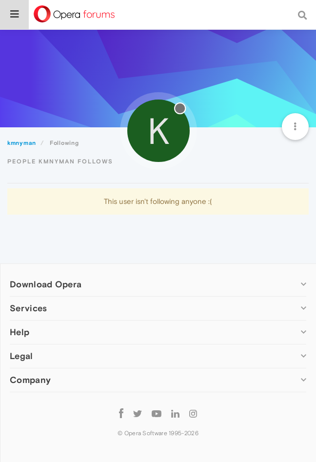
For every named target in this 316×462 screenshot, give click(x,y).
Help (19, 332)
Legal (21, 356)
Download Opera (45, 284)
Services (28, 308)
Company (30, 380)
